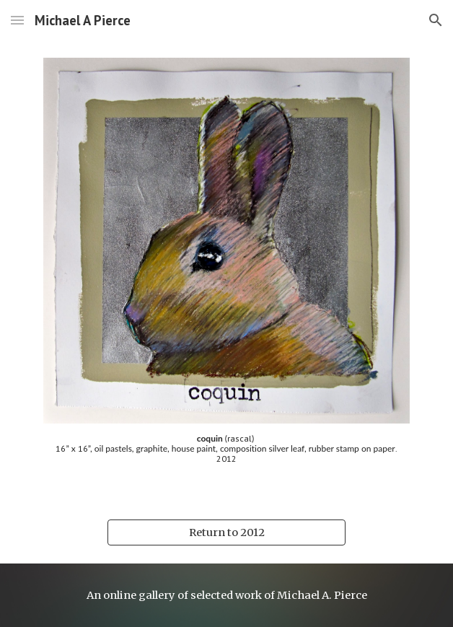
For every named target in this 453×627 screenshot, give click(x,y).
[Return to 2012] (226, 532)
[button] (17, 20)
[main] (226, 455)
